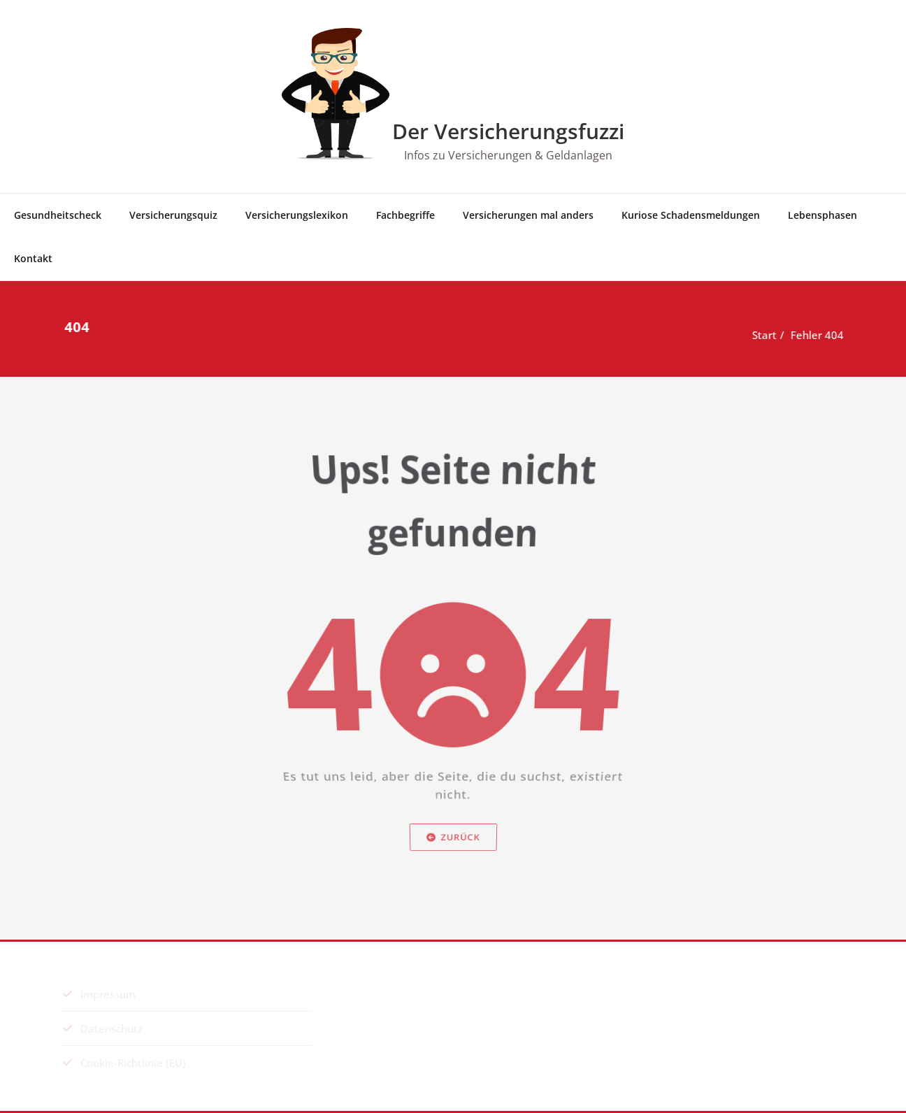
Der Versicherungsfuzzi (508, 131)
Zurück (453, 867)
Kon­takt (33, 258)
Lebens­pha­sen (822, 215)
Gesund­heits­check (57, 215)
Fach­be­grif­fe (405, 215)
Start (765, 335)
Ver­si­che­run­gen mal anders (528, 215)
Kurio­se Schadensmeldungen (690, 215)
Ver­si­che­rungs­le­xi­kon (296, 215)
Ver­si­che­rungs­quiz (173, 215)
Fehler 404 (817, 335)
